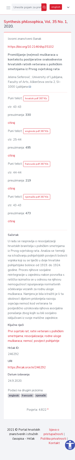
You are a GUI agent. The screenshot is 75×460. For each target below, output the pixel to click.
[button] (67, 7)
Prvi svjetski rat (18, 331)
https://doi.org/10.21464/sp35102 (31, 47)
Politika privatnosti (53, 439)
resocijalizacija (33, 336)
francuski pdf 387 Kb (36, 164)
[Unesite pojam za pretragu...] (26, 7)
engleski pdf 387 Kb (36, 131)
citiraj (11, 123)
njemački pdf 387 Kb (36, 196)
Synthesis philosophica (23, 21)
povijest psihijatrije (46, 341)
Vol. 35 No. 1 (56, 21)
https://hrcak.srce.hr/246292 (27, 367)
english (55, 7)
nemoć (28, 341)
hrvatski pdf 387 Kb (36, 98)
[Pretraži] (44, 7)
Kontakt (54, 443)
